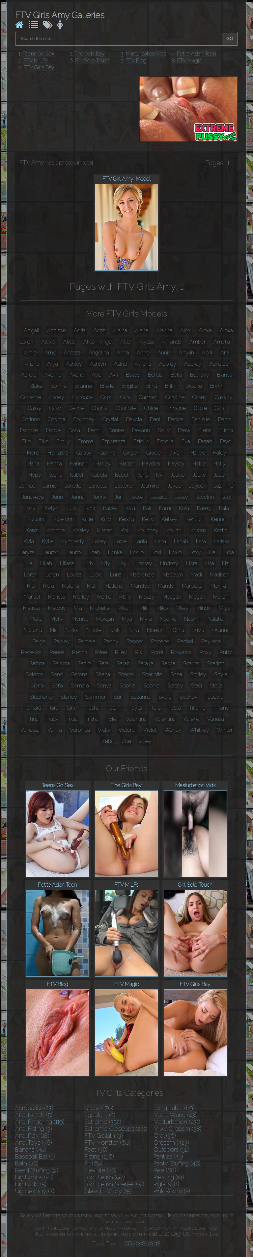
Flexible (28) (100, 1170)
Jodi (226, 497)
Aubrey (167, 364)
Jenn (57, 497)
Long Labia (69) (174, 1107)
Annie (164, 353)
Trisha (92, 719)
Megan (197, 597)
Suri (118, 697)
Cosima (56, 419)
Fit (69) (93, 1163)
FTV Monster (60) (107, 1142)
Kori (125, 530)
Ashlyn (98, 364)
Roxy (205, 652)
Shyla (220, 674)
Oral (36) (165, 1135)
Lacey (99, 541)
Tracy (52, 719)
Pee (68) (165, 1170)
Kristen (198, 530)
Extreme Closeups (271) (115, 1128)
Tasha (93, 708)
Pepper (134, 641)
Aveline (53, 375)
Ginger (130, 453)
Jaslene (124, 486)
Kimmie (55, 530)
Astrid (120, 364)
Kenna (218, 519)
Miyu (224, 608)
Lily (122, 563)
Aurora (29, 375)
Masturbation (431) (177, 1121)
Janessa (98, 486)
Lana (160, 541)
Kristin (220, 530)
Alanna (164, 330)
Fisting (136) (99, 1156)
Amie (30, 353)
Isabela (99, 475)
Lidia (228, 552)
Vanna (54, 730)
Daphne (29, 430)
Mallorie (113, 586)
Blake (36, 386)
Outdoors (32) (171, 1149)
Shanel (126, 674)
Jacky (199, 475)
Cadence (30, 397)
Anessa (72, 353)
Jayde (175, 486)
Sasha (168, 663)
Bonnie (58, 386)
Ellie (43, 441)
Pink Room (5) (172, 1191)
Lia (212, 552)
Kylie (47, 541)
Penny (111, 641)
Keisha (126, 519)
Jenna (78, 497)
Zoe (126, 741)
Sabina (37, 663)
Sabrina (61, 663)
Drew (184, 430)
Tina (34, 719)
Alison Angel (98, 342)
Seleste (34, 674)
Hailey (197, 453)
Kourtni (174, 530)
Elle (26, 441)
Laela (140, 541)
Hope (34, 475)
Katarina (36, 519)
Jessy (181, 497)
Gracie (153, 453)
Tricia (72, 719)
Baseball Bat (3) (35, 1156)
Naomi (192, 619)
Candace (82, 397)
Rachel (185, 641)
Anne (143, 353)
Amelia (221, 342)
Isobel (121, 475)
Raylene (211, 641)
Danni (224, 419)
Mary (125, 597)
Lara (201, 541)
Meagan (171, 597)
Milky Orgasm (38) (178, 1128)
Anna (123, 353)
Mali (92, 586)
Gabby (84, 453)
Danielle (200, 419)
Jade (219, 475)
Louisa (74, 575)
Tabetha (214, 697)
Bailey (133, 375)
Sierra (37, 686)
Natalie (215, 619)
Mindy (203, 608)
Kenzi (32, 530)
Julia (71, 508)
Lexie (175, 552)
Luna (116, 575)
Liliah (46, 563)
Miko (162, 608)
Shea (176, 674)
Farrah (205, 441)
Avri (113, 375)
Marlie (104, 597)
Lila (28, 563)
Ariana (32, 364)
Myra (146, 619)
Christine (176, 408)
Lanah (181, 541)
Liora (191, 563)
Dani (155, 419)
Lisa (209, 563)
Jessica (159, 497)
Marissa (56, 597)
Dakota (134, 419)
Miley (182, 608)
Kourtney (147, 530)
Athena (143, 364)
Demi (94, 430)
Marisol (32, 597)
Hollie (199, 464)
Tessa (175, 708)
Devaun (141, 430)
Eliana (226, 430)
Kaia (130, 508)
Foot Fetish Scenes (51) (114, 1184)
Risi (139, 652)
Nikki (115, 630)
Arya (52, 364)
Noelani (156, 630)
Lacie (120, 541)
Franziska (58, 453)
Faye (225, 441)
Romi (157, 652)
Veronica (80, 730)
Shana (103, 674)
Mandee (140, 586)
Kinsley (80, 530)
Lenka (115, 552)
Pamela (87, 641)
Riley (121, 652)
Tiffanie (197, 708)
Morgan (105, 619)
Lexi (156, 552)
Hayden (151, 464)
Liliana (67, 563)
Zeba (107, 741)
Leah (94, 552)
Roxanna (181, 652)
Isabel (76, 475)
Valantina (136, 719)
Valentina (165, 719)
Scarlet (191, 663)
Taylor (136, 708)
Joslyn (50, 508)
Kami (165, 508)
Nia (54, 630)
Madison (219, 575)
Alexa (205, 330)
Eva (186, 441)
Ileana (55, 475)
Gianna (107, 453)
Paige (39, 641)
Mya (127, 619)
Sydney (189, 697)
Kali (147, 508)
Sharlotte (152, 674)
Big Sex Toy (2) (34, 1191)
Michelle (100, 608)
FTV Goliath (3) (103, 1135)
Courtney (84, 419)
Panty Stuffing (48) (177, 1163)
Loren (31, 575)
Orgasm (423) (171, 1142)
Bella (176, 375)
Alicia (69, 342)
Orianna (221, 630)
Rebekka (31, 652)
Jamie (50, 486)
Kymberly (72, 541)
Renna (79, 652)
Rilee (101, 652)
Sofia (57, 686)
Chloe (151, 408)
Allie (126, 342)
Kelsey (170, 519)
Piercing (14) (169, 1177)
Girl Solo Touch (92, 60)
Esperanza (113, 441)
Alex (185, 330)
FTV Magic (189, 60)
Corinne (31, 419)
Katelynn (63, 519)
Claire (200, 408)
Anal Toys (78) (33, 1142)
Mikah (124, 608)
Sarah (123, 663)
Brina (151, 386)
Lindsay (143, 563)
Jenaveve (33, 497)
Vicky (104, 730)
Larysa (27, 552)
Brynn (217, 386)
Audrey (192, 364)
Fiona (33, 453)
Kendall (194, 519)
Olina (178, 630)
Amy (50, 353)
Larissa (221, 541)
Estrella (165, 441)
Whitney (199, 730)
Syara (165, 697)
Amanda (172, 342)
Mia (78, 608)
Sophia (127, 686)
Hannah (79, 464)
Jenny (100, 497)
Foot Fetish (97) (104, 1177)
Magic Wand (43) (175, 1114)
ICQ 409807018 (142, 1243)
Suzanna (140, 697)
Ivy (159, 475)
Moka (36, 619)
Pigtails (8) (166, 1184)
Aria (224, 353)
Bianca (224, 375)
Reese (56, 652)
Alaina (120, 330)
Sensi (57, 674)
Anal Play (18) (32, 1135)
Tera (156, 708)
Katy (106, 519)
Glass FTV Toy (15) (108, 1191)
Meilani (221, 597)
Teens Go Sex (38, 54)
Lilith (87, 563)
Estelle (141, 441)
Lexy (195, 552)
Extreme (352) (102, 1121)
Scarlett (215, 663)
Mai (31, 586)
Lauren (50, 552)
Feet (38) (96, 1149)
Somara (80, 686)
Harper (126, 464)
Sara (103, 663)
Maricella (192, 586)
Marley (81, 597)
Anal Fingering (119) (40, 1121)
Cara (125, 397)
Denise (116, 430)
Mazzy (147, 597)
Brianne (83, 386)
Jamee (27, 486)
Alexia (48, 342)
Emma (86, 441)
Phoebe (160, 641)
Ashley (74, 364)
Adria (80, 330)
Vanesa (215, 719)
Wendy (173, 730)
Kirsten (105, 530)
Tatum (114, 708)
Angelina (99, 353)
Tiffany (221, 708)
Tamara (32, 708)
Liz (225, 563)
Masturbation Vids (146, 54)
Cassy (35, 408)
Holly (219, 464)
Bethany (199, 375)
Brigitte (130, 386)
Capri (106, 397)
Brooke (193, 386)
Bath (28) (27, 1163)
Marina (218, 586)
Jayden (197, 486)
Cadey (56, 397)
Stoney (69, 697)
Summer (95, 697)
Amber (197, 342)
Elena (204, 430)
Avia (96, 375)
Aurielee (219, 364)
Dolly (164, 430)
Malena (70, 586)
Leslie (137, 552)
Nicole (94, 630)
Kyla (29, 541)
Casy (55, 408)
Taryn (72, 708)
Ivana (142, 475)
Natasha (33, 630)
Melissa (31, 608)
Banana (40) (30, 1149)
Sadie (84, 663)
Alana (141, 330)
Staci (196, 686)
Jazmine (224, 486)
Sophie (151, 686)
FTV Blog (136, 60)
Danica (175, 419)
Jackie (178, 475)
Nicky (72, 630)
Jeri (119, 497)
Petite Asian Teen (196, 54)
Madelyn (172, 575)
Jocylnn (205, 497)
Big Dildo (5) (30, 1184)
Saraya (146, 663)
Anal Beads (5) (33, 1114)
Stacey (175, 686)
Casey (199, 397)
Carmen (148, 397)
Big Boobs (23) (34, 1177)
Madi (196, 575)
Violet (149, 730)
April (207, 353)
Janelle (73, 486)
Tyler (112, 719)
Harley (103, 464)
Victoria (127, 730)
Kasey (204, 508)
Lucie (96, 575)
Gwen (176, 453)
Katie (87, 519)
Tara (53, 708)
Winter (225, 730)
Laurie (74, 552)
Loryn (52, 575)
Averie (77, 375)
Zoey (145, 741)
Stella (216, 686)
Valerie (191, 719)
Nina (133, 630)
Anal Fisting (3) (33, 1128)
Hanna (54, 464)
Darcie (53, 430)
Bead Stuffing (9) (36, 1170)
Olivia (198, 630)
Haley (219, 453)
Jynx (89, 508)
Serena (79, 674)
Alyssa (146, 342)
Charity (100, 408)
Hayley (176, 464)
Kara (184, 508)
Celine (76, 408)
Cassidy (224, 397)
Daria (74, 430)
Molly (57, 619)
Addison (56, 330)
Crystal (110, 419)
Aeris (99, 330)
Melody (57, 608)
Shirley (198, 674)
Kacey (110, 508)
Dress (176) (98, 1107)
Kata (224, 508)
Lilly (105, 563)
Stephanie (41, 697)
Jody (30, 508)
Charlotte (126, 408)
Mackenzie (142, 575)
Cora (220, 408)
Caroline (174, 397)
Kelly (148, 519)
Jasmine (150, 486)
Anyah (186, 353)
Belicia (155, 375)
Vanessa (30, 730)
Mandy (166, 586)
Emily (63, 441)
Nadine (168, 619)
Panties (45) (168, 1156)
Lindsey (169, 563)
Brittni (171, 386)
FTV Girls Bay (39, 67)
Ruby (225, 652)
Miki (144, 608)
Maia (48, 586)
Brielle (107, 386)
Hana (33, 464)
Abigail (31, 330)
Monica (79, 619)
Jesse (136, 497)
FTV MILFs (35, 60)
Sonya (104, 686)
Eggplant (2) (99, 1114)
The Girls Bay (89, 54)
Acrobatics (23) (34, 1107)
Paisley (61, 641)
